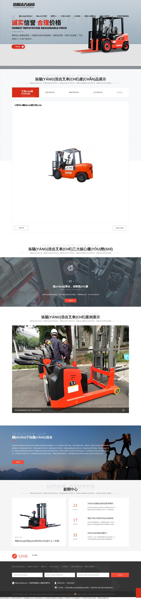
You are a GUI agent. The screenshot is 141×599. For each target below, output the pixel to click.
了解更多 (70, 300)
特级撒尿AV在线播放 (56, 598)
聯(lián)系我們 (104, 16)
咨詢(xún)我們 (120, 228)
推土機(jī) (34, 555)
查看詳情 (21, 228)
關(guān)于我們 (41, 16)
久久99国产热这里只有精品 (88, 598)
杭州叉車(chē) (49, 92)
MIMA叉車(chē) (74, 92)
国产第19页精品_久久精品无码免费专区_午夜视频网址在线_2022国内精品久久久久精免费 (25, 598)
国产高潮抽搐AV (75, 598)
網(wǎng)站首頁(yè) (25, 16)
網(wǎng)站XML (53, 594)
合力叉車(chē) (97, 92)
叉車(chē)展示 (65, 16)
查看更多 (120, 92)
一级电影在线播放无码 (102, 598)
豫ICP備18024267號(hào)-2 (66, 594)
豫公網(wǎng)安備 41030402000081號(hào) (87, 594)
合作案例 (77, 16)
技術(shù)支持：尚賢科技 (108, 594)
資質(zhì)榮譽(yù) (90, 16)
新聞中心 (54, 16)
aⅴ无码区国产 (67, 598)
